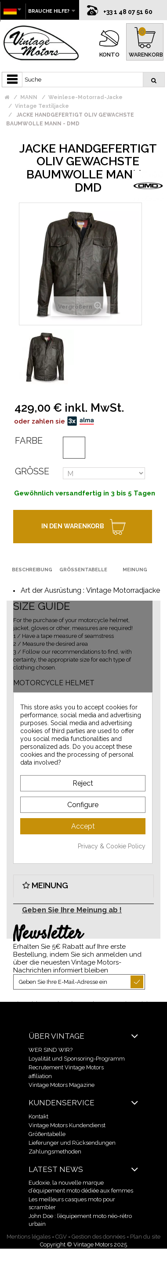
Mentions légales (29, 1236)
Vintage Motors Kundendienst (67, 1125)
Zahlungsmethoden (55, 1151)
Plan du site (145, 1236)
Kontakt (38, 1116)
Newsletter (47, 934)
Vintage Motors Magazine (61, 1085)
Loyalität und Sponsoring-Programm (77, 1058)
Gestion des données (98, 1236)
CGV (61, 1236)
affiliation (40, 1076)
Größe (32, 471)
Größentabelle (47, 1134)
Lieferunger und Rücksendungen (72, 1142)
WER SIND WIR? (51, 1050)
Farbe (29, 441)
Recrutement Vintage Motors (66, 1067)
